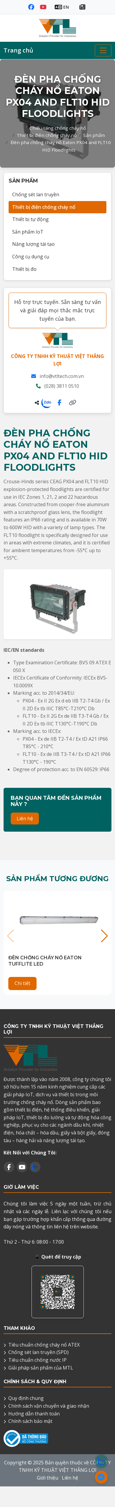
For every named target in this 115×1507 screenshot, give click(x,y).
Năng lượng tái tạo (33, 244)
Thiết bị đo (24, 269)
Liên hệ (25, 818)
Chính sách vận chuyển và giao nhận (48, 1406)
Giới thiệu (47, 1477)
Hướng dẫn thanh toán (34, 1413)
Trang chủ (18, 50)
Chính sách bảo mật (30, 1421)
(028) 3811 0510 (61, 386)
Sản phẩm (94, 135)
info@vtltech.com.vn (62, 376)
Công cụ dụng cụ (30, 256)
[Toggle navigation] (103, 50)
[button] (104, 936)
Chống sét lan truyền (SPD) (38, 1352)
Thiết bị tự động (30, 219)
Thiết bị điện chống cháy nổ (47, 135)
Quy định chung (26, 1398)
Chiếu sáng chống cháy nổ (57, 128)
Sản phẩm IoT (27, 231)
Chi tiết (22, 983)
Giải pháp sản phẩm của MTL (40, 1367)
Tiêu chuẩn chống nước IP (37, 1360)
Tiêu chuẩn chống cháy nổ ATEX (44, 1344)
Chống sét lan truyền (35, 194)
